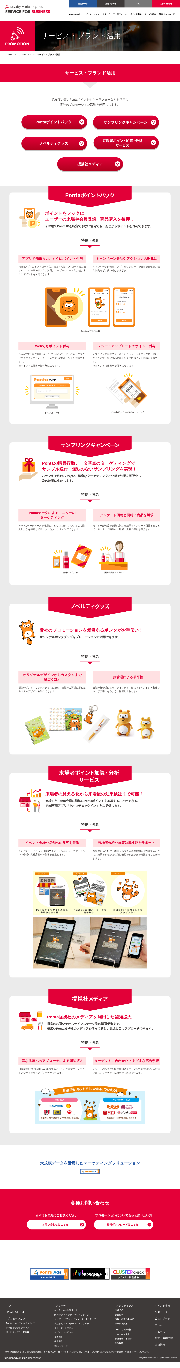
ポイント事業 (135, 14)
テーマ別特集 (150, 14)
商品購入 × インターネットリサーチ (72, 1329)
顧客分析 (121, 1320)
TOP (8, 1311)
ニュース (161, 1337)
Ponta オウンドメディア (17, 1333)
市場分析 (121, 1315)
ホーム (11, 54)
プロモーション (92, 14)
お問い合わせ (166, 4)
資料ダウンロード (167, 14)
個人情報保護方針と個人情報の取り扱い (23, 1363)
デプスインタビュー (64, 1338)
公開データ (83, 4)
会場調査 (59, 1346)
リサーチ (106, 14)
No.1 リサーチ (62, 1351)
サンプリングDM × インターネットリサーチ (76, 1324)
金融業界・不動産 (125, 1344)
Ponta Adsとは (76, 14)
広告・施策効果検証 (126, 1324)
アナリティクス (120, 14)
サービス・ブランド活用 (17, 1337)
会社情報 (161, 1350)
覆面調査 (59, 1342)
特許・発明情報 (165, 1344)
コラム (138, 4)
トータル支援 (123, 1329)
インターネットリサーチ (66, 1315)
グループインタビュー (65, 1333)
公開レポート (111, 4)
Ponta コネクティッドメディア (20, 1328)
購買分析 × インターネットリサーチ (72, 1320)
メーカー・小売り (125, 1340)
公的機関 (121, 1349)
